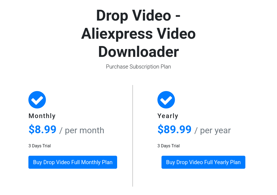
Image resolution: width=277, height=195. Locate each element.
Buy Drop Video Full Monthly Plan (73, 162)
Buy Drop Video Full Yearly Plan (203, 162)
